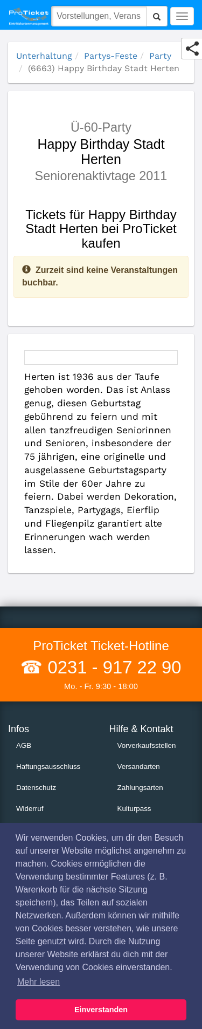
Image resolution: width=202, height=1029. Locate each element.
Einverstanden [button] (101, 1009)
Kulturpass (134, 809)
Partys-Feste (110, 56)
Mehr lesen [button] (38, 981)
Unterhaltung (44, 56)
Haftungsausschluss (48, 766)
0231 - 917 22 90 (112, 667)
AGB (23, 745)
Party (160, 56)
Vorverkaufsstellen (146, 745)
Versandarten (138, 766)
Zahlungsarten (140, 787)
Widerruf (29, 809)
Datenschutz (36, 787)
